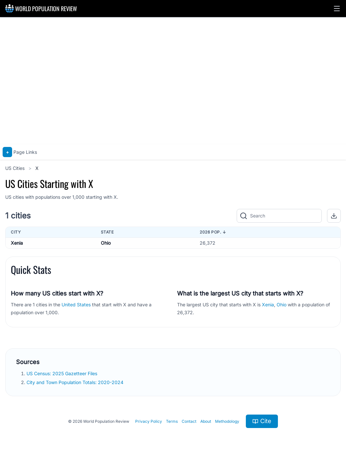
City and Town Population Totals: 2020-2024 (76, 382)
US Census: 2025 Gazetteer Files (63, 373)
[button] (336, 8)
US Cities (15, 168)
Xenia (17, 243)
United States (76, 304)
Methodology (227, 421)
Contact (189, 421)
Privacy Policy (148, 421)
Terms (172, 421)
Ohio (106, 243)
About (205, 421)
